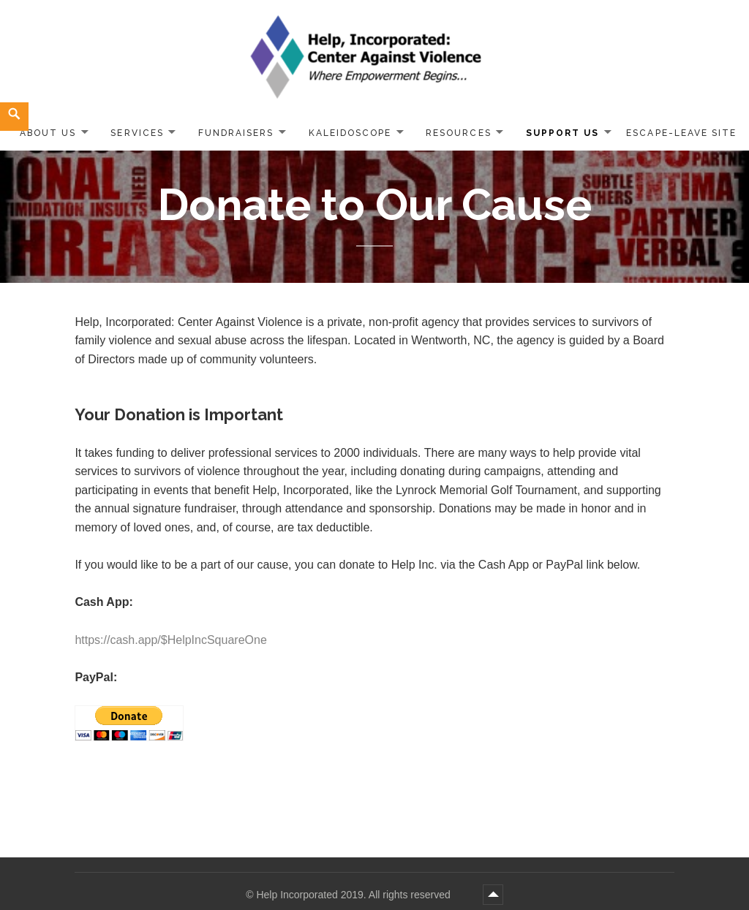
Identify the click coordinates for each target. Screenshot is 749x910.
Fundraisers (236, 133)
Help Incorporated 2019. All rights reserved (354, 894)
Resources (458, 133)
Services (136, 133)
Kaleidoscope (350, 133)
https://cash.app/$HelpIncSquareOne (170, 640)
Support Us (562, 133)
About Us (48, 133)
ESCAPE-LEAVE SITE (681, 133)
